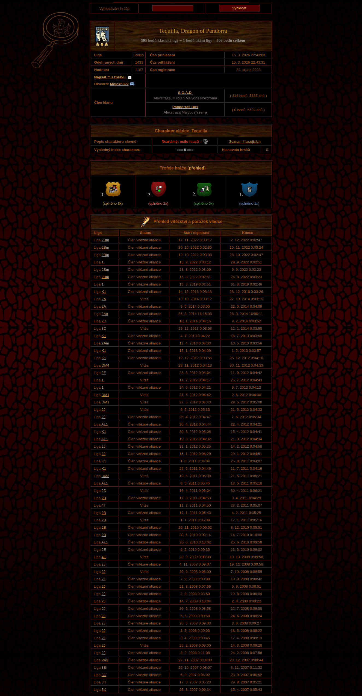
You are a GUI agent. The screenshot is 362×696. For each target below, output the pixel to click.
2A (104, 299)
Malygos (192, 98)
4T (104, 505)
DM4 (105, 365)
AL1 (104, 424)
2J (103, 410)
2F (104, 373)
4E (104, 557)
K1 (104, 292)
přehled (196, 168)
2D (104, 321)
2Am (105, 343)
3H (104, 682)
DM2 (105, 476)
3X (104, 690)
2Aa (105, 314)
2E (104, 550)
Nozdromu (208, 98)
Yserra (201, 112)
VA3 (105, 660)
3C (104, 328)
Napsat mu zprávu (110, 77)
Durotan (178, 98)
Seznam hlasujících (245, 141)
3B (104, 667)
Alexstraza (162, 98)
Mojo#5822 (119, 84)
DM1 (105, 395)
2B (104, 498)
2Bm (105, 240)
